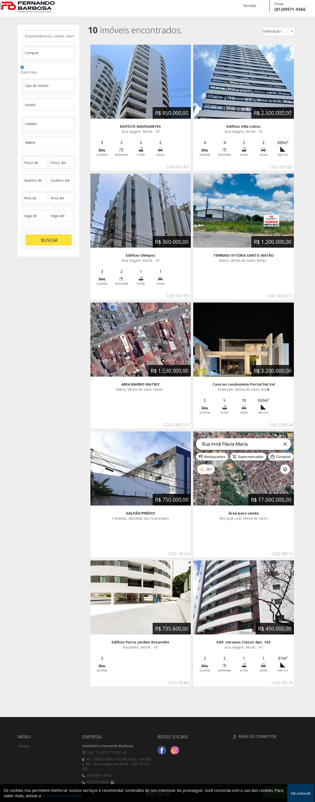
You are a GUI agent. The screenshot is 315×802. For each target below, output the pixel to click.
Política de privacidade (62, 795)
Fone (278, 4)
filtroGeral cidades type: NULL (48, 124)
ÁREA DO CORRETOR (254, 736)
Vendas (249, 5)
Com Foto (29, 72)
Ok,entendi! (301, 793)
